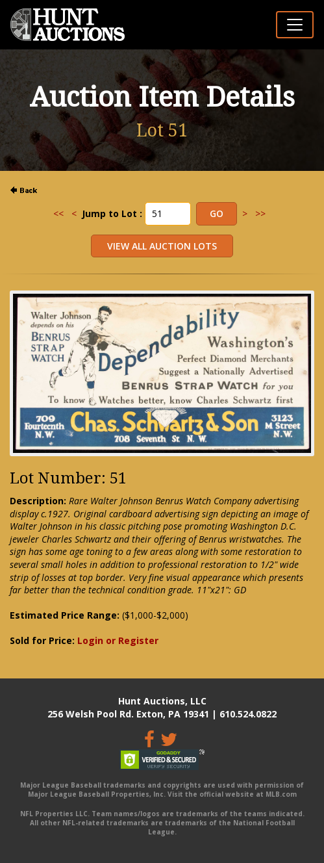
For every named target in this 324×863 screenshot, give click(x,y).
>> (260, 213)
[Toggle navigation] (295, 24)
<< (58, 213)
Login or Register (117, 640)
